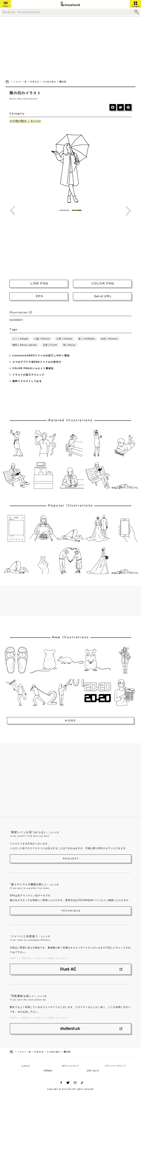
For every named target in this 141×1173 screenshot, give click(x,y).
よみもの (25, 1066)
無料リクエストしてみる (27, 381)
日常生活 (34, 82)
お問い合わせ (93, 1071)
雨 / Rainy (69, 345)
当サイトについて (70, 1066)
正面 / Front (50, 345)
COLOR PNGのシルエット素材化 (33, 368)
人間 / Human (64, 339)
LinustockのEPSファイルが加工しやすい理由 (41, 355)
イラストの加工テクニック (28, 374)
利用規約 (48, 1071)
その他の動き (49, 82)
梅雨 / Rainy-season (25, 345)
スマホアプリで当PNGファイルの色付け (36, 362)
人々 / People (20, 339)
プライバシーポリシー (115, 1066)
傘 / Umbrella (87, 339)
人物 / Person (42, 339)
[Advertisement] (70, 48)
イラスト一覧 (20, 82)
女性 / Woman (109, 339)
